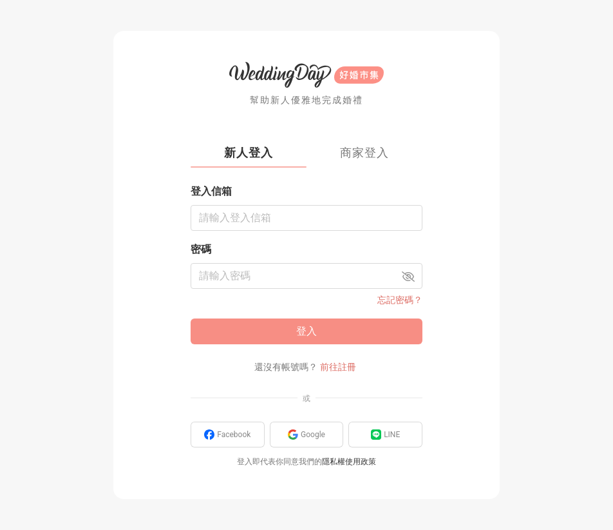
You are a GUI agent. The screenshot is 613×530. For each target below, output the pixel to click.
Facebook (227, 434)
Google (306, 434)
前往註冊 (338, 367)
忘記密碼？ (399, 300)
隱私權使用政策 (349, 461)
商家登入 (364, 152)
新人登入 (248, 152)
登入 (306, 331)
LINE (385, 434)
